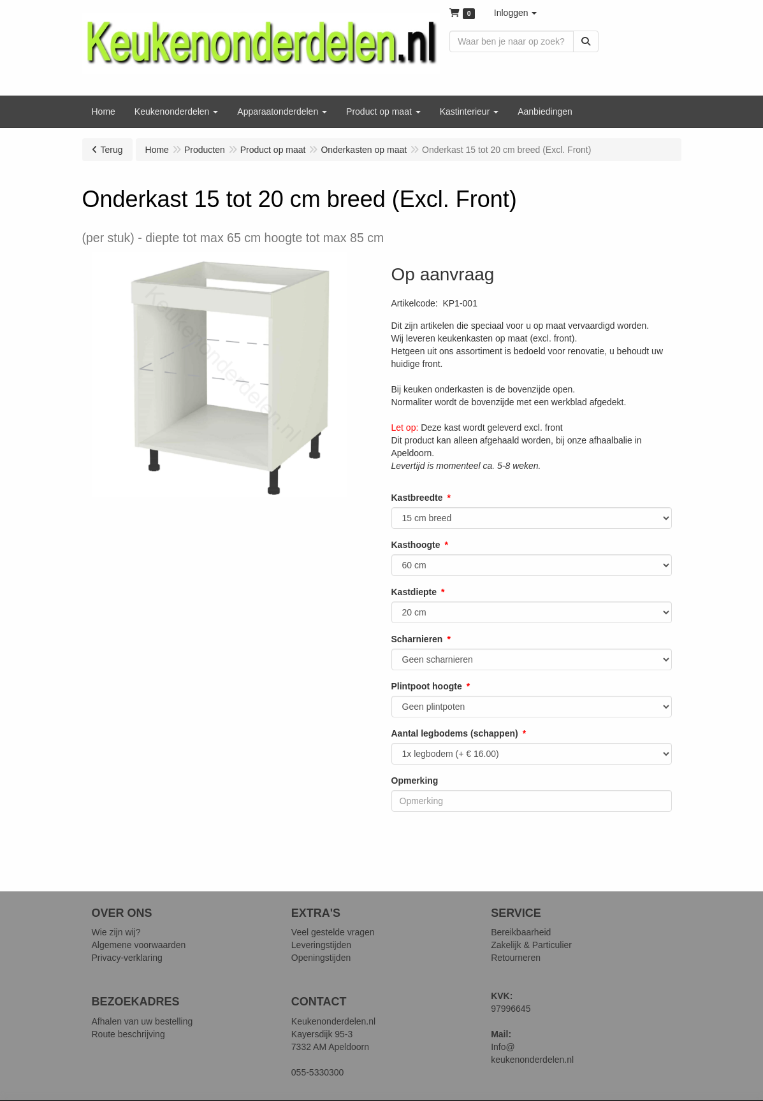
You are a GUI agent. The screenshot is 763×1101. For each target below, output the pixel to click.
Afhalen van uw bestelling (142, 1021)
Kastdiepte (414, 592)
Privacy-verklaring (127, 958)
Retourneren (516, 958)
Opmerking (415, 780)
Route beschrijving (128, 1034)
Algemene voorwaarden (139, 945)
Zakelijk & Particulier (531, 945)
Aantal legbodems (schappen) (454, 733)
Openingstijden (321, 958)
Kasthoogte (415, 545)
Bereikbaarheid (521, 932)
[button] (515, 12)
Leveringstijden (321, 945)
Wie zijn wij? (116, 932)
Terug (112, 150)
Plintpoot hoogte (426, 686)
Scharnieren (417, 639)
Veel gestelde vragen (333, 932)
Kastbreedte (417, 498)
